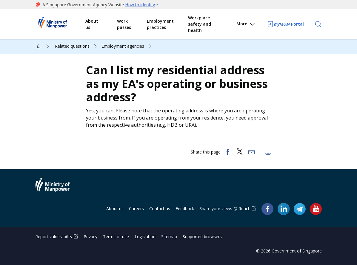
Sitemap (169, 236)
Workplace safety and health (199, 24)
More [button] (246, 25)
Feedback (185, 208)
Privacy (90, 236)
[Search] (318, 24)
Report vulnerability (53, 236)
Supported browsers (202, 236)
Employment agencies (122, 46)
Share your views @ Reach (224, 208)
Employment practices (160, 24)
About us (91, 24)
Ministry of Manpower (57, 188)
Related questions (72, 46)
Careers (136, 208)
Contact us (159, 208)
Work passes (124, 24)
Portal (285, 24)
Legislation (145, 236)
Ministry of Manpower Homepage (60, 24)
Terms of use (116, 236)
